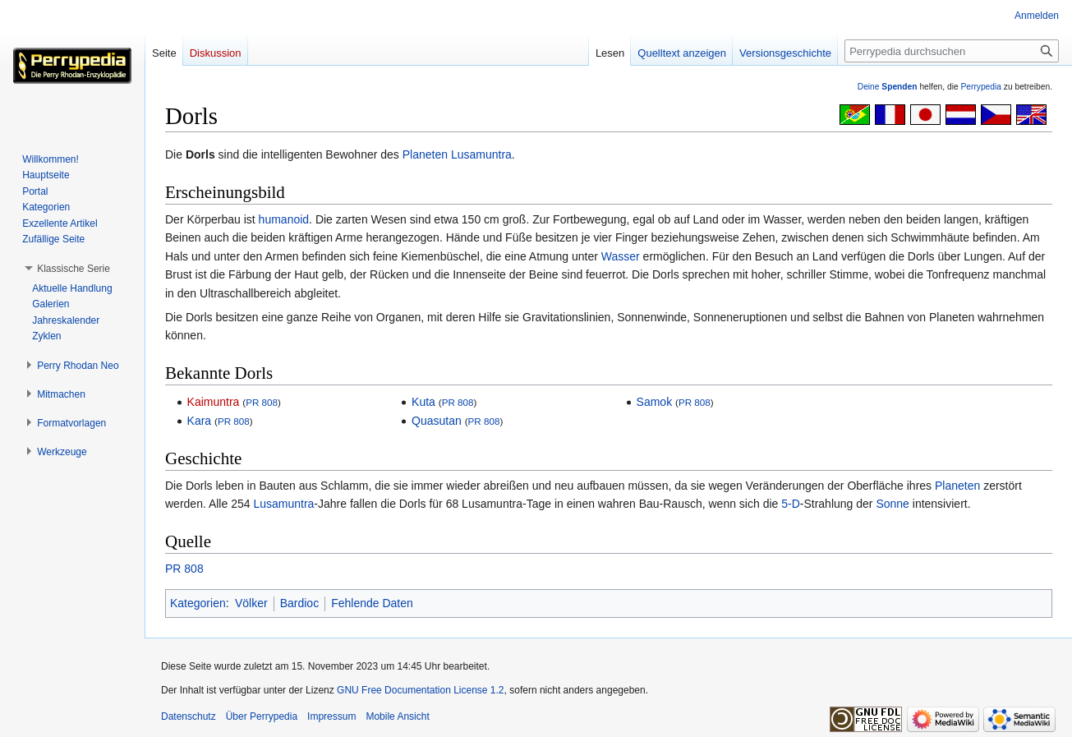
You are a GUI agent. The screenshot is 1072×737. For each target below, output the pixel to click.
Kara (199, 420)
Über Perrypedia (261, 716)
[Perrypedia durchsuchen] (951, 50)
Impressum (331, 716)
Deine (888, 86)
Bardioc (299, 603)
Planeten (425, 154)
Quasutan (437, 420)
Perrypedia (980, 86)
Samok (655, 401)
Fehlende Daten (372, 603)
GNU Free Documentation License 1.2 (420, 690)
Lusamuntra (481, 154)
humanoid (284, 219)
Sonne (892, 503)
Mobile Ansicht (397, 716)
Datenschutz (188, 716)
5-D (790, 503)
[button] (73, 268)
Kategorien (198, 603)
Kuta (423, 401)
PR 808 (262, 402)
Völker (251, 603)
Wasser (620, 256)
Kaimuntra (213, 401)
